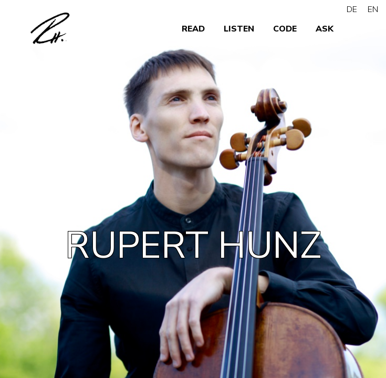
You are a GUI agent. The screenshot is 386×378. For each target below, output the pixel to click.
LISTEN (239, 29)
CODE (285, 29)
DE (352, 9)
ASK (324, 29)
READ (193, 29)
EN (373, 9)
